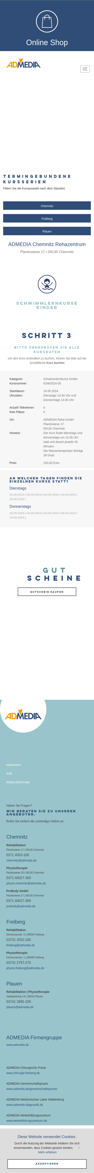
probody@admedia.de (20, 906)
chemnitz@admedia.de (21, 860)
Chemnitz (47, 206)
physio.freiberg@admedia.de (25, 968)
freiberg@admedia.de (20, 945)
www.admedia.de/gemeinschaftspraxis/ (31, 1089)
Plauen (47, 231)
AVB (9, 773)
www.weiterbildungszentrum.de (26, 1120)
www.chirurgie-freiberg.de (23, 1073)
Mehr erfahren (47, 1152)
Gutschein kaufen (47, 591)
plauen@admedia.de (20, 1007)
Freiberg (47, 218)
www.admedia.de (17, 1044)
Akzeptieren (47, 1163)
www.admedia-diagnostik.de (24, 1104)
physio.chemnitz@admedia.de (26, 883)
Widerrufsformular (18, 782)
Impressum (13, 765)
